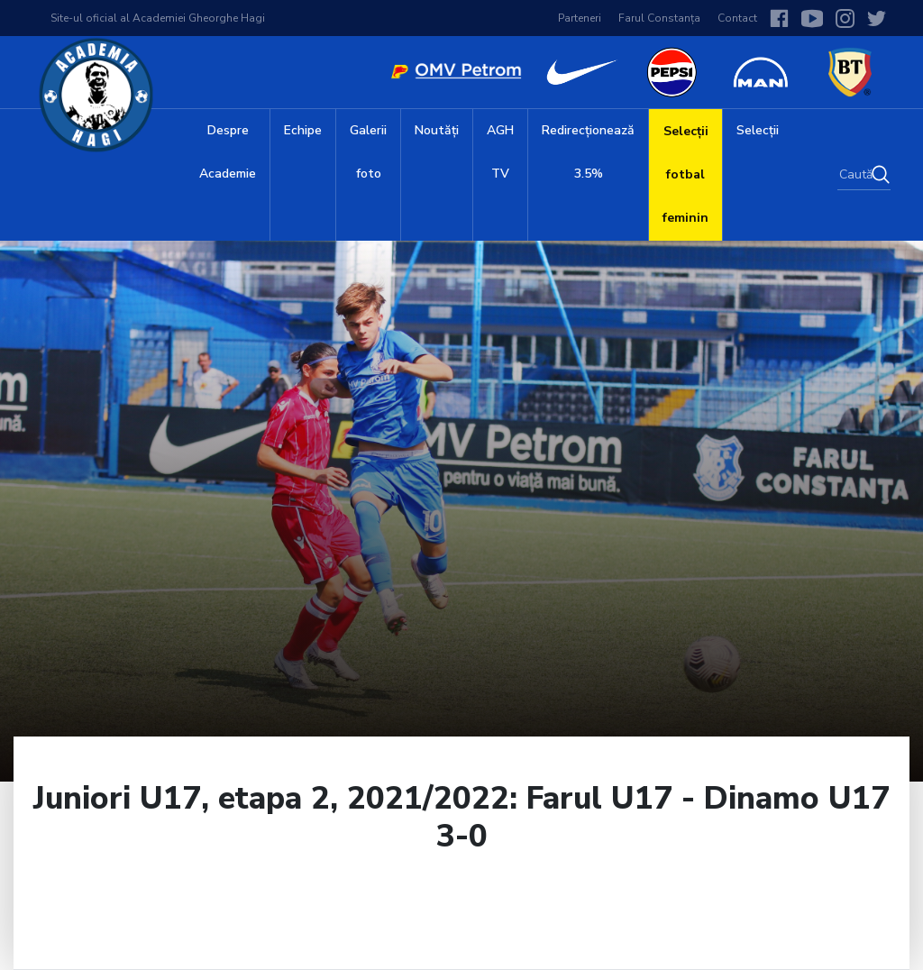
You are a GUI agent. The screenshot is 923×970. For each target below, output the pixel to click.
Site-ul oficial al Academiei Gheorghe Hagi (157, 18)
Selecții (757, 130)
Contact (737, 18)
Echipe (303, 130)
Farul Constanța (659, 18)
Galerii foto (368, 152)
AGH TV (500, 152)
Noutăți (437, 130)
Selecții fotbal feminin (685, 174)
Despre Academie (227, 152)
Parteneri (579, 18)
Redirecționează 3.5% (588, 152)
